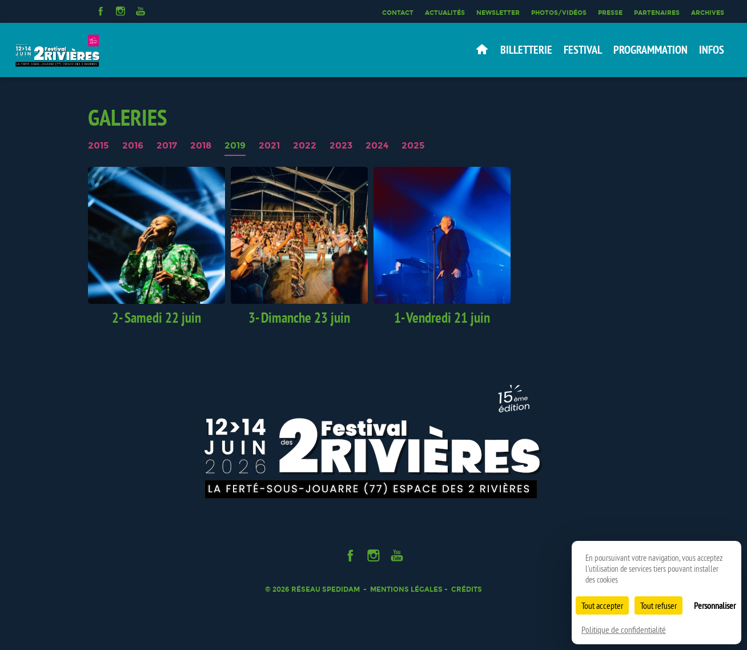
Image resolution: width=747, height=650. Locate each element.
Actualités (445, 13)
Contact (397, 13)
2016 (132, 146)
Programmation (650, 49)
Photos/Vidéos (559, 13)
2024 (377, 146)
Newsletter (498, 13)
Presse (610, 13)
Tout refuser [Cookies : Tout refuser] (658, 605)
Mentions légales (406, 589)
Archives (707, 13)
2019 (235, 146)
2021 (269, 146)
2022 (304, 146)
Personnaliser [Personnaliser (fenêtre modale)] (715, 605)
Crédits (466, 589)
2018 (200, 146)
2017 (166, 146)
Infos (711, 49)
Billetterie (526, 49)
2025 (413, 146)
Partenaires (657, 13)
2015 (98, 146)
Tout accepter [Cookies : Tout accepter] (602, 605)
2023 (341, 146)
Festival (583, 49)
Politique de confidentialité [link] (623, 629)
